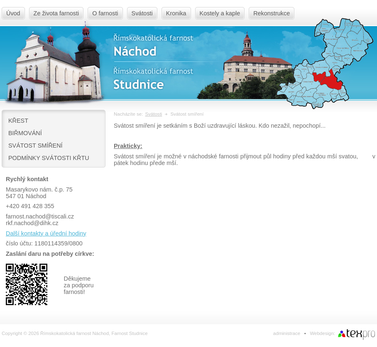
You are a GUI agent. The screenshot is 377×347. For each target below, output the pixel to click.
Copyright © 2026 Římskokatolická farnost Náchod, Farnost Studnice (75, 333)
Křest (18, 120)
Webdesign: (322, 333)
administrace (286, 333)
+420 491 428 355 (30, 206)
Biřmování (25, 133)
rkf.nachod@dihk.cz (32, 223)
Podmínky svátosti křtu (48, 158)
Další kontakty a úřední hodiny (46, 233)
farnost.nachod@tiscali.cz (40, 216)
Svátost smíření (35, 145)
